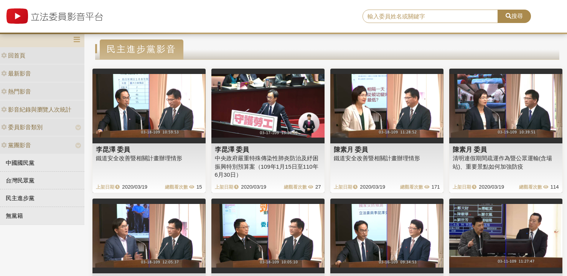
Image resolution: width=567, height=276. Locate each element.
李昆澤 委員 (113, 149)
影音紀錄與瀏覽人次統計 (36, 109)
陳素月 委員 (351, 149)
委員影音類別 (22, 127)
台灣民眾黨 (20, 180)
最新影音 (16, 73)
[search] (430, 16)
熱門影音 (16, 91)
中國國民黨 (20, 162)
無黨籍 (14, 215)
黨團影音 (16, 145)
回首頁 (13, 55)
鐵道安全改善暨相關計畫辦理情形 (139, 158)
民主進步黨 (20, 198)
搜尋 (514, 16)
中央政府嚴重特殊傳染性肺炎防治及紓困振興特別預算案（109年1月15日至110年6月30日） (266, 166)
